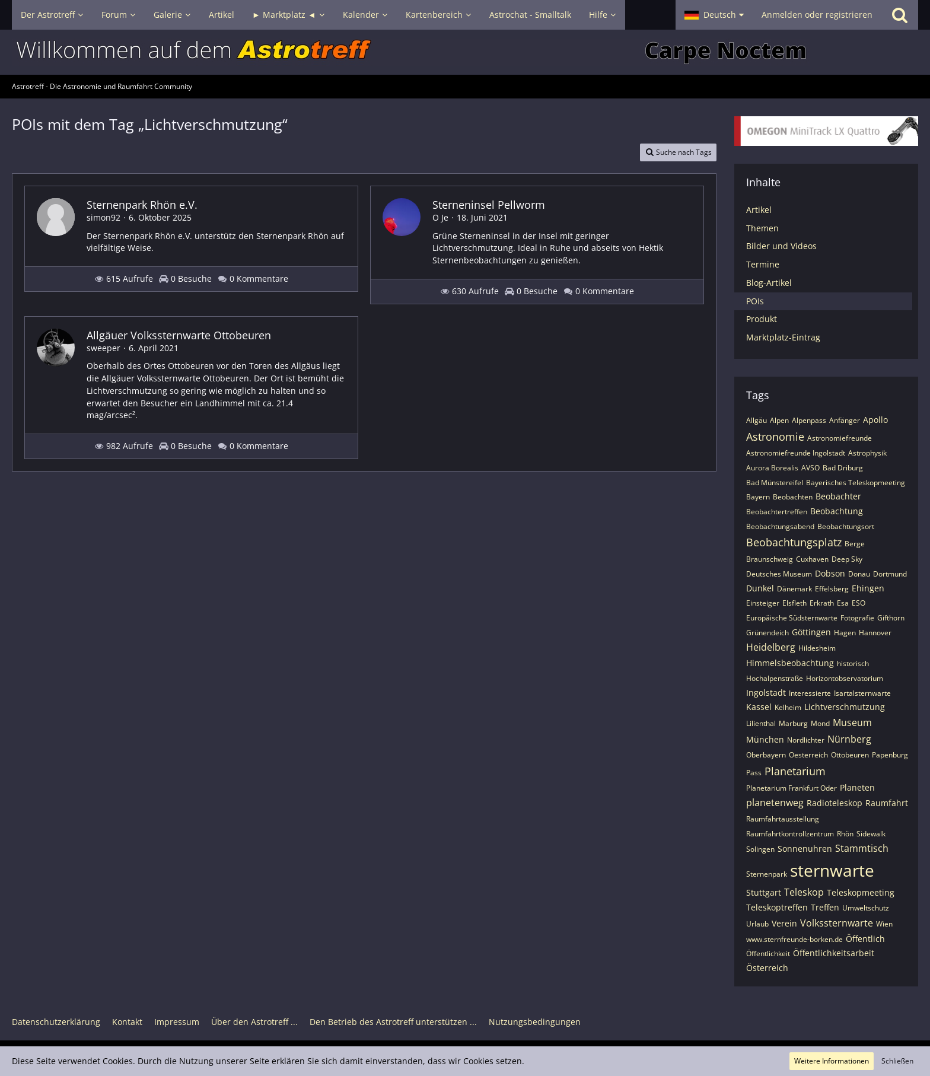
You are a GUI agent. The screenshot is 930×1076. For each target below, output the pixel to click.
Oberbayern (766, 755)
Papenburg (890, 755)
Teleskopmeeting (860, 892)
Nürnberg (849, 739)
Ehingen (868, 588)
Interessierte (810, 693)
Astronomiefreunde (839, 438)
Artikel (759, 209)
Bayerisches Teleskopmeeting (855, 482)
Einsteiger (762, 603)
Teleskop (804, 892)
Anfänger (844, 420)
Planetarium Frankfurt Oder (791, 788)
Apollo (875, 419)
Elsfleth (794, 603)
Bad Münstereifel (774, 482)
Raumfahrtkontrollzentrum (790, 834)
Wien (884, 924)
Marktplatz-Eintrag (783, 337)
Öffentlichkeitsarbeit (833, 953)
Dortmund (890, 574)
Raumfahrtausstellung (782, 819)
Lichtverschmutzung (844, 706)
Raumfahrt (886, 802)
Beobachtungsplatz (794, 542)
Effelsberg (832, 589)
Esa (843, 603)
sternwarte (832, 870)
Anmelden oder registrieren (817, 14)
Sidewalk (871, 834)
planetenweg (775, 802)
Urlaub (757, 924)
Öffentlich (865, 938)
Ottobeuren (850, 755)
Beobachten (793, 497)
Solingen (760, 849)
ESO (858, 603)
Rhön (845, 834)
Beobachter (838, 496)
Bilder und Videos (781, 246)
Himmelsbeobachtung (790, 662)
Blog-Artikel (769, 282)
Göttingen (811, 632)
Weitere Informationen (831, 1061)
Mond (820, 723)
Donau (859, 574)
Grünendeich (767, 633)
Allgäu (756, 420)
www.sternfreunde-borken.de (794, 939)
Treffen (825, 907)
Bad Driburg (843, 468)
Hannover (875, 633)
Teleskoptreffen (777, 907)
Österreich (767, 967)
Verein (784, 923)
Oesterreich (808, 755)
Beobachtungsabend (780, 526)
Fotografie (857, 618)
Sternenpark (766, 874)
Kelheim (788, 707)
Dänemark (794, 589)
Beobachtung (836, 511)
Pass (754, 773)
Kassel (759, 706)
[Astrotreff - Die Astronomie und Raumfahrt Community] (465, 52)
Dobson (830, 573)
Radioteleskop (834, 802)
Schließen (897, 1061)
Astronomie (775, 436)
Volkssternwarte (836, 922)
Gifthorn (890, 618)
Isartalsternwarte (862, 693)
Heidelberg (770, 647)
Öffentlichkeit (768, 953)
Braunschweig (769, 559)
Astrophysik (867, 453)
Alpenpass (809, 420)
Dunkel (760, 588)
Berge (855, 544)
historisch (853, 663)
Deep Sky (847, 559)
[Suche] (899, 15)
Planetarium (795, 771)
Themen (762, 228)
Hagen (845, 633)
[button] (714, 15)
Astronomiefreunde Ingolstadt (795, 453)
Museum (852, 722)
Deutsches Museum (779, 574)
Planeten (857, 787)
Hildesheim (817, 648)
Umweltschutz (865, 908)
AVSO (810, 468)
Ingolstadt (766, 692)
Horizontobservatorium (844, 678)
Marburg (793, 723)
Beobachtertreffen (776, 512)
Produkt (761, 318)
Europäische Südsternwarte (791, 618)
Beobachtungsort (845, 526)
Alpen (779, 420)
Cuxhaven (812, 559)
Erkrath (822, 603)
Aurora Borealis (772, 468)
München (765, 739)
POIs (755, 301)
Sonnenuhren (805, 848)
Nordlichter (805, 740)
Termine (762, 264)
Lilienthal (761, 723)
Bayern (758, 497)
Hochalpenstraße (774, 678)
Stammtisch (861, 848)
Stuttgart (763, 892)
